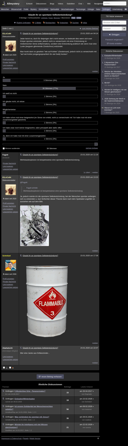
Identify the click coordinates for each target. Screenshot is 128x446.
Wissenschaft (16, 9)
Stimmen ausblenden (11, 148)
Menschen (5, 9)
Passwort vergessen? (114, 40)
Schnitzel (6, 256)
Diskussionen (41, 4)
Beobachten (50, 23)
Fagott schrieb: (30, 188)
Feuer (50, 18)
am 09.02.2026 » (87, 406)
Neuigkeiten (98, 4)
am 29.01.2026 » (87, 417)
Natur (98, 9)
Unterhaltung (117, 9)
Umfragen (106, 9)
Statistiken (71, 4)
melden (95, 71)
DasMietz (8, 430)
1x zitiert (87, 173)
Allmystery (13, 3)
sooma (88, 427)
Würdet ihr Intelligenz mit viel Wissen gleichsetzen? (114, 92)
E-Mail (79, 18)
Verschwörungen (67, 9)
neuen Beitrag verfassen (51, 377)
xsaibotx (88, 420)
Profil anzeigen (8, 60)
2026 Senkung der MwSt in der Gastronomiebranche (114, 101)
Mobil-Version (35, 439)
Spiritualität (54, 9)
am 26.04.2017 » (87, 391)
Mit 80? (114, 84)
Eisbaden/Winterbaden (25, 399)
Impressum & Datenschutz (11, 439)
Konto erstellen (115, 43)
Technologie (80, 9)
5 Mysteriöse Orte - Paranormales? (30, 391)
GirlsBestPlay (10, 412)
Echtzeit (29, 4)
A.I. (6, 394)
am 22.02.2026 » (87, 424)
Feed (73, 18)
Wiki (89, 4)
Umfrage (44, 18)
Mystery (33, 9)
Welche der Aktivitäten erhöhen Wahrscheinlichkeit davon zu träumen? (114, 75)
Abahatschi (7, 348)
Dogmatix (88, 394)
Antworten (64, 23)
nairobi (7, 402)
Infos (85, 23)
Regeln (26, 439)
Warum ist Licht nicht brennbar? (114, 110)
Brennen (57, 18)
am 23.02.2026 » (87, 399)
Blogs (52, 4)
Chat (81, 4)
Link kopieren (8, 65)
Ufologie (91, 9)
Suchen (75, 23)
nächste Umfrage (92, 148)
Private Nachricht (9, 62)
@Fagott (23, 182)
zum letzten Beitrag (90, 28)
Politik (26, 9)
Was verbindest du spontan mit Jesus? (32, 417)
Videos (60, 4)
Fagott (5, 155)
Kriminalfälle (43, 9)
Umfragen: (10, 391)
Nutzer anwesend (114, 16)
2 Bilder (38, 23)
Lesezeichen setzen (10, 68)
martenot (88, 409)
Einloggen (115, 35)
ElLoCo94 (6, 33)
